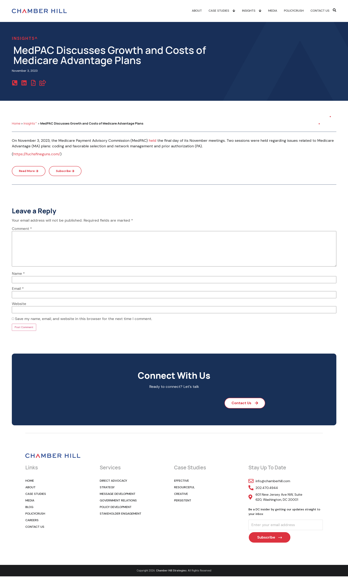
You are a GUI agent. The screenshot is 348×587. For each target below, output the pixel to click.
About (197, 11)
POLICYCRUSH (294, 11)
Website (19, 304)
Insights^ (30, 123)
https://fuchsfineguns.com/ (36, 154)
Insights (251, 11)
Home (16, 123)
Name (18, 273)
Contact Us (319, 11)
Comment (22, 229)
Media (272, 11)
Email (18, 288)
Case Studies (222, 11)
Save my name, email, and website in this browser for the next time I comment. (83, 319)
